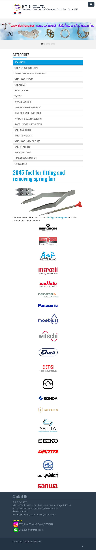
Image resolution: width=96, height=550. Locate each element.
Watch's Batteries (22, 146)
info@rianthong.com (58, 217)
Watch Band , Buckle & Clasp (27, 141)
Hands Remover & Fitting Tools (28, 124)
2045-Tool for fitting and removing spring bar (39, 175)
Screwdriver (20, 84)
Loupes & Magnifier (23, 101)
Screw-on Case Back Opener (27, 67)
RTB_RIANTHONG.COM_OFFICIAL (36, 524)
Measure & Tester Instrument (28, 107)
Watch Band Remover (24, 79)
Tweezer (18, 96)
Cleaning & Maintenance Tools (28, 113)
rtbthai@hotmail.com (46, 514)
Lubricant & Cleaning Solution (28, 118)
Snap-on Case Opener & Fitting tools (30, 73)
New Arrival (20, 62)
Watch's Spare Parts (23, 135)
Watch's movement (23, 152)
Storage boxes (21, 163)
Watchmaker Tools (23, 129)
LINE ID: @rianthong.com (31, 530)
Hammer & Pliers (22, 90)
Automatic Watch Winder (26, 158)
